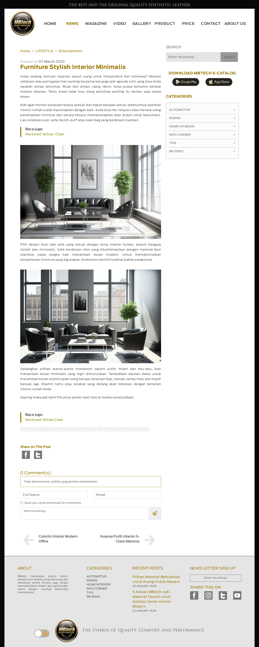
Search (229, 57)
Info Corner (202, 135)
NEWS (72, 24)
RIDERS (92, 580)
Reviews (202, 151)
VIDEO (119, 24)
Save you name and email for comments (52, 503)
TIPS (90, 592)
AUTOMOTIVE (97, 576)
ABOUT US (235, 24)
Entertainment (70, 51)
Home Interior (202, 127)
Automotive (202, 110)
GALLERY (142, 24)
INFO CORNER (97, 588)
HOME (50, 24)
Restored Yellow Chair (44, 134)
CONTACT (211, 24)
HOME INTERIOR (98, 584)
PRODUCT (165, 24)
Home (25, 51)
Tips (202, 143)
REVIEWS (93, 596)
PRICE (188, 24)
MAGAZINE (96, 24)
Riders (202, 118)
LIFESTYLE (44, 51)
